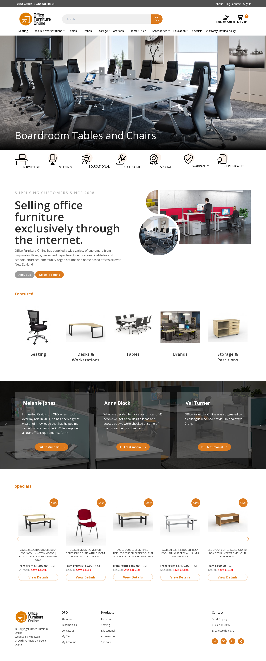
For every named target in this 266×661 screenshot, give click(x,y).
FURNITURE (27, 161)
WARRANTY (196, 160)
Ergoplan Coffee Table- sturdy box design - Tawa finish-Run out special (228, 553)
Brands (87, 31)
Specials (197, 31)
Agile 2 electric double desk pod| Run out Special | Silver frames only (180, 553)
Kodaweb (34, 636)
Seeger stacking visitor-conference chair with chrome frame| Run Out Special (85, 553)
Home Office (138, 31)
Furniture (106, 619)
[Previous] (18, 539)
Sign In (247, 4)
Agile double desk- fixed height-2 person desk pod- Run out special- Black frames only (133, 553)
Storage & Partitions (111, 31)
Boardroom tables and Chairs (133, 93)
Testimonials (69, 624)
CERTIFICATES (230, 160)
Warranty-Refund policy (221, 31)
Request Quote (225, 22)
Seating (23, 31)
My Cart (66, 636)
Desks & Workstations (48, 31)
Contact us (68, 630)
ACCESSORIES (129, 161)
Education (179, 31)
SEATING (60, 161)
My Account (69, 642)
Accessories (159, 31)
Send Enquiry (219, 619)
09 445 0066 (222, 624)
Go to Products (49, 274)
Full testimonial (49, 447)
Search (157, 19)
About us (24, 274)
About (219, 4)
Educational (108, 630)
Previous (6, 425)
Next (260, 425)
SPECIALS (161, 161)
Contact (236, 4)
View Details (38, 577)
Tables (72, 31)
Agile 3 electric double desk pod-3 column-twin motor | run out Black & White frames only (38, 554)
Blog (227, 4)
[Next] (248, 539)
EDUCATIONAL (96, 160)
